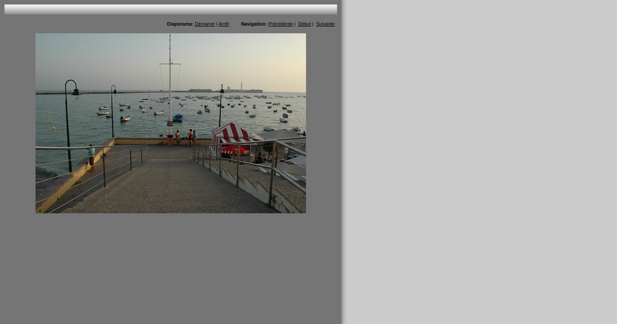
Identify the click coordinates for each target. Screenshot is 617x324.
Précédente (280, 24)
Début (304, 24)
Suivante (325, 24)
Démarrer (205, 24)
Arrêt (224, 24)
